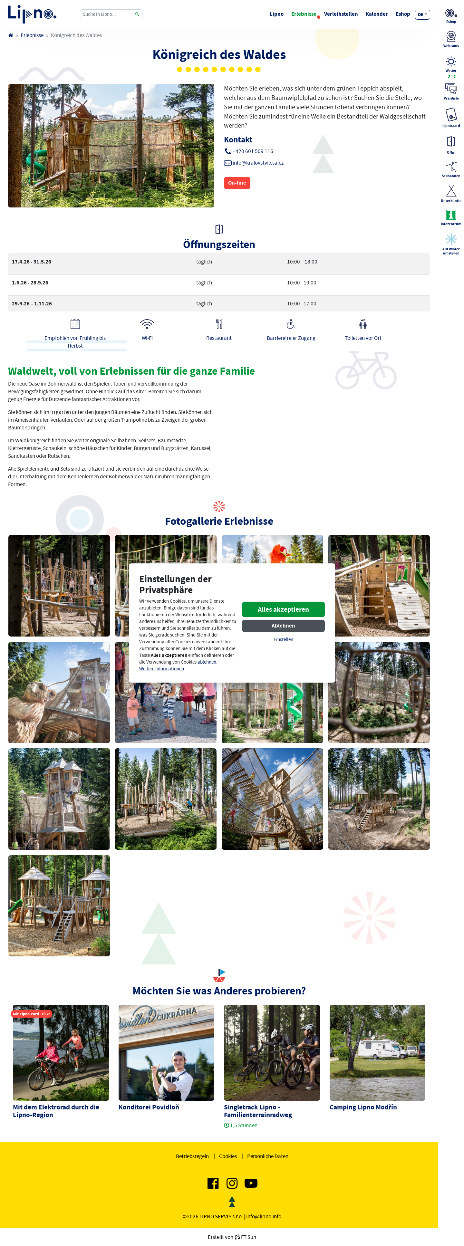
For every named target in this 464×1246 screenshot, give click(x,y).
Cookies (228, 1156)
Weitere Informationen (161, 669)
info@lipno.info (263, 1216)
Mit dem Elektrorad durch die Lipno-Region (56, 1111)
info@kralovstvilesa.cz (258, 162)
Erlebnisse (303, 14)
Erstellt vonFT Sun (232, 1237)
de (420, 14)
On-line (237, 183)
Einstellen (283, 640)
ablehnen (207, 662)
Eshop (403, 14)
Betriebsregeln (192, 1156)
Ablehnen (283, 625)
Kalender (377, 14)
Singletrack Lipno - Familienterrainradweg (258, 1111)
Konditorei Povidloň (149, 1107)
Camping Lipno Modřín (363, 1107)
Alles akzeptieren (283, 609)
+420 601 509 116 (253, 151)
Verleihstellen (341, 14)
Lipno (277, 14)
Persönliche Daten (267, 1156)
